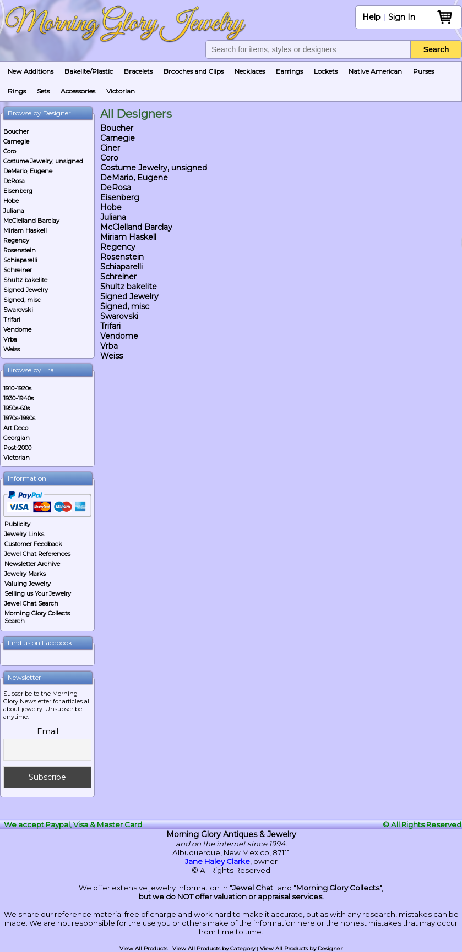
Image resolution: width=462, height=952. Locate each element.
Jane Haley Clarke (217, 861)
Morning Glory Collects (337, 887)
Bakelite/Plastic (88, 71)
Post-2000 (17, 448)
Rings (17, 91)
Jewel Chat (252, 887)
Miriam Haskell (25, 230)
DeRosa (14, 181)
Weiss (11, 349)
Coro (9, 151)
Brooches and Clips (194, 71)
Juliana (13, 210)
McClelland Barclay (31, 220)
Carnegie (16, 141)
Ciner (110, 148)
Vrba (10, 339)
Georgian (16, 438)
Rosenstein (19, 250)
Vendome (17, 329)
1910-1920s (17, 388)
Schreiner (17, 270)
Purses (423, 71)
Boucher (16, 131)
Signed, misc (22, 300)
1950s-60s (16, 408)
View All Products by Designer (301, 948)
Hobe (11, 201)
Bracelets (138, 71)
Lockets (326, 71)
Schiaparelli (20, 260)
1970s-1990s (19, 418)
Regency (16, 240)
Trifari (11, 319)
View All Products (143, 948)
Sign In (401, 17)
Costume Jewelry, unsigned (43, 161)
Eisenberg (17, 191)
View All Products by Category (213, 948)
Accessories (78, 91)
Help (371, 17)
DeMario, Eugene (27, 171)
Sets (43, 91)
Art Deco (15, 428)
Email (47, 731)
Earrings (289, 71)
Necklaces (250, 71)
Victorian (120, 91)
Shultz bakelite (25, 280)
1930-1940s (18, 398)
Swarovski (18, 309)
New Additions (30, 71)
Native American (375, 71)
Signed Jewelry (25, 290)
